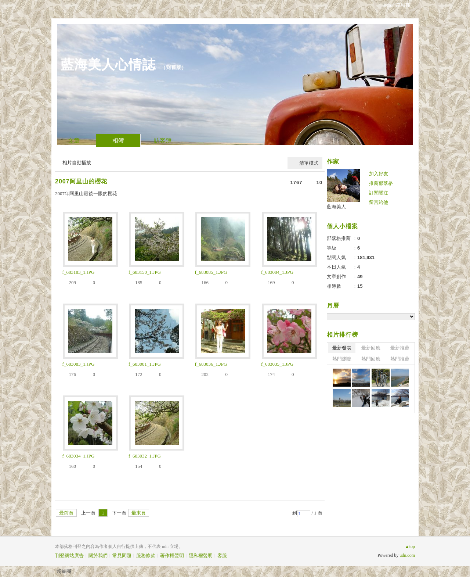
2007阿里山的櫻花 (81, 181)
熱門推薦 (399, 359)
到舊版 (173, 67)
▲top (410, 546)
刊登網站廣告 (69, 555)
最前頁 (66, 513)
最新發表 (341, 348)
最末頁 (138, 513)
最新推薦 (399, 348)
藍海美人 (336, 206)
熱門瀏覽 (341, 359)
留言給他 (378, 202)
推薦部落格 (381, 183)
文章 (74, 140)
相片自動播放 (76, 162)
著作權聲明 (172, 555)
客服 (222, 555)
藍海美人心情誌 (108, 64)
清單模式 (308, 163)
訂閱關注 (378, 193)
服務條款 (145, 555)
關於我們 (98, 555)
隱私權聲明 (201, 555)
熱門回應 (370, 359)
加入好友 (378, 173)
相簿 (118, 140)
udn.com (407, 555)
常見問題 (121, 555)
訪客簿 (162, 140)
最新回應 (370, 348)
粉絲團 (64, 571)
